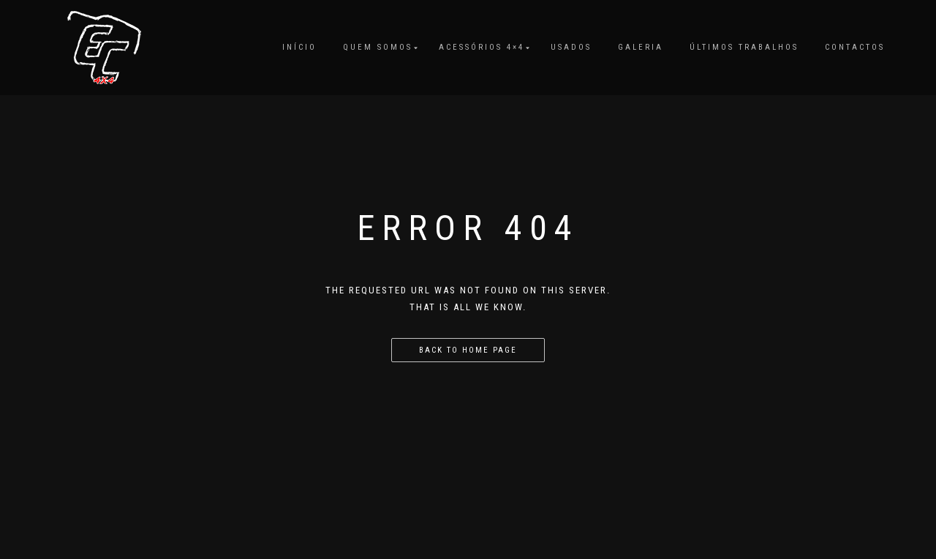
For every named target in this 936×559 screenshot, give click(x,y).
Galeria (640, 47)
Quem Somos (377, 47)
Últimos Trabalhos (744, 47)
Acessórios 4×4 (481, 47)
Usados (571, 47)
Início (299, 47)
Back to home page (468, 350)
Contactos (855, 47)
